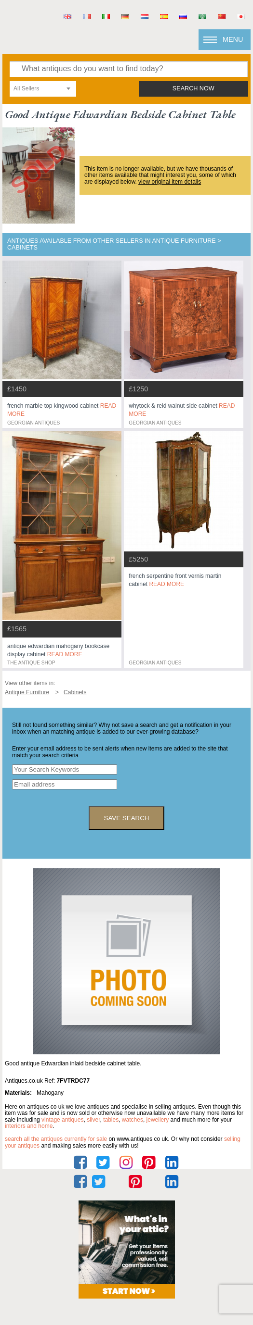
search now (193, 88)
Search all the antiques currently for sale (56, 1139)
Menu (233, 39)
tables (111, 1119)
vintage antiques (62, 1119)
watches (132, 1119)
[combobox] (43, 89)
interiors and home (29, 1126)
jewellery (157, 1119)
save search (126, 818)
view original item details (169, 181)
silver (93, 1119)
